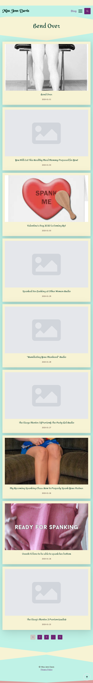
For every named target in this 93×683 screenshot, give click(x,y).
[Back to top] (87, 677)
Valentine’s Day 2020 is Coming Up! (46, 225)
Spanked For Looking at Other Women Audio (47, 291)
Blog (74, 11)
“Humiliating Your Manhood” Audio (46, 357)
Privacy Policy (46, 669)
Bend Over (46, 94)
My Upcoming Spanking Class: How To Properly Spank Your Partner (46, 488)
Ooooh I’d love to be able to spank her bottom (46, 554)
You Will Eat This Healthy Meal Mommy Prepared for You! (46, 160)
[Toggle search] (87, 11)
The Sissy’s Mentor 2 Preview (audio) (46, 619)
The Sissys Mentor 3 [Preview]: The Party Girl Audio (46, 422)
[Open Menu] (80, 11)
